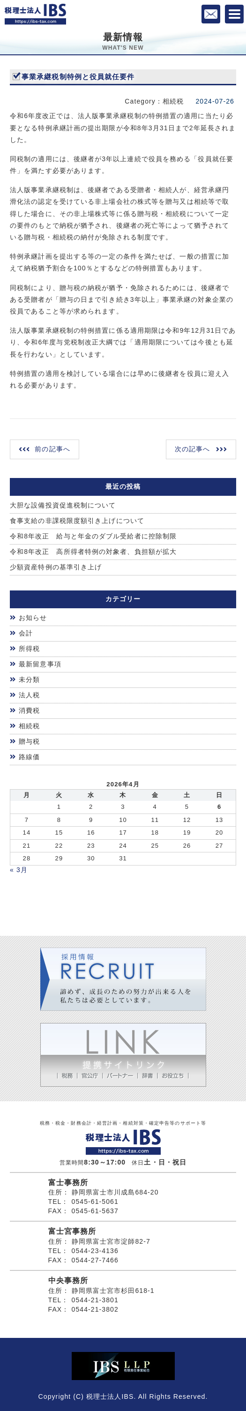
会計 (26, 633)
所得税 (29, 648)
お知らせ (33, 617)
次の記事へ (192, 449)
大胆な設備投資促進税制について (63, 505)
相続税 (29, 726)
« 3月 (19, 869)
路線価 (29, 757)
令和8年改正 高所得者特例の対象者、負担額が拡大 (93, 551)
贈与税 (29, 741)
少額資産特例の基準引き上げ (56, 567)
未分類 (29, 679)
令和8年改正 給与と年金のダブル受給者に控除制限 (93, 536)
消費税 (29, 710)
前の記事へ (52, 449)
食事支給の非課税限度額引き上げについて (77, 520)
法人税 (29, 695)
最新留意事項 (40, 664)
